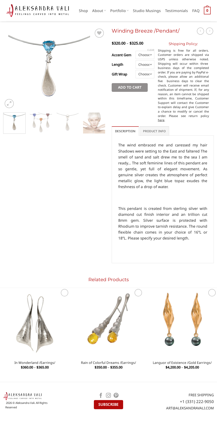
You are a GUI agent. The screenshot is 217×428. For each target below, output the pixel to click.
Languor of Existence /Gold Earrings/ (182, 363)
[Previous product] (209, 31)
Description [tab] (125, 131)
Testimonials (176, 10)
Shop (83, 10)
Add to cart (129, 87)
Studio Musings (147, 10)
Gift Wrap (119, 74)
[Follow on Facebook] (100, 396)
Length (117, 64)
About (99, 10)
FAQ (196, 10)
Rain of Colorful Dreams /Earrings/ (108, 363)
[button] (207, 11)
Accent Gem (121, 55)
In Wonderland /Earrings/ (34, 363)
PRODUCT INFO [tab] (154, 131)
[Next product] (200, 31)
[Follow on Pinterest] (116, 396)
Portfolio (119, 10)
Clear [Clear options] (150, 49)
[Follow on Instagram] (108, 396)
